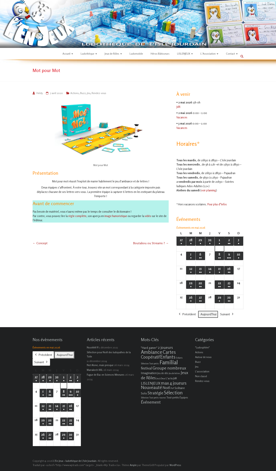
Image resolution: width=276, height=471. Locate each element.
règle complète (77, 216)
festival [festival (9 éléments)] (146, 368)
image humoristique (115, 216)
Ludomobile (136, 53)
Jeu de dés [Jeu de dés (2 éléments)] (162, 373)
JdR (178, 106)
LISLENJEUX (183, 53)
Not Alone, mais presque (100, 365)
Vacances (181, 117)
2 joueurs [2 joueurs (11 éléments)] (165, 347)
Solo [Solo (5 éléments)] (144, 393)
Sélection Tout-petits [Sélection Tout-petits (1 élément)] (150, 397)
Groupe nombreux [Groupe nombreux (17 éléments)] (169, 367)
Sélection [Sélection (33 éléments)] (173, 393)
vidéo (148, 216)
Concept (40, 243)
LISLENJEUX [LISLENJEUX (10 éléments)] (150, 383)
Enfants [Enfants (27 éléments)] (167, 357)
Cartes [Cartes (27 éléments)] (169, 352)
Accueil (66, 53)
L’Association (208, 53)
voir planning (208, 190)
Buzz (83, 93)
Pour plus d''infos (217, 204)
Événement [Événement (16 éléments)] (151, 402)
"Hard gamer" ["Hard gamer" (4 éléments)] (149, 348)
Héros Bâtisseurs (160, 53)
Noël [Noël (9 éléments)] (166, 387)
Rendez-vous (99, 93)
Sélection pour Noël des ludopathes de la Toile (109, 354)
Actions (74, 93)
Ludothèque (87, 53)
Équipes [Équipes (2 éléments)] (184, 397)
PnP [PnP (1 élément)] (172, 388)
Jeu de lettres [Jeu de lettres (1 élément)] (174, 373)
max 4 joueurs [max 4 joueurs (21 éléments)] (173, 383)
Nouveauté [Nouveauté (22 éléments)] (151, 387)
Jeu (88, 93)
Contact (230, 53)
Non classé (201, 376)
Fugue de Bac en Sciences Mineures (105, 374)
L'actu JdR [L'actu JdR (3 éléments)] (171, 378)
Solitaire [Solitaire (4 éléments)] (180, 388)
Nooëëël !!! (93, 347)
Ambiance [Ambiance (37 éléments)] (151, 352)
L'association (202, 371)
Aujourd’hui (208, 314)
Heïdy (39, 93)
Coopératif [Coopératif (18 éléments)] (150, 357)
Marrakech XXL (95, 369)
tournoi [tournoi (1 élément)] (162, 397)
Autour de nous (203, 357)
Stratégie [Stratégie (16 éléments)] (155, 392)
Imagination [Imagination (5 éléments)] (149, 373)
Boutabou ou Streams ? (151, 243)
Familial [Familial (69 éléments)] (168, 362)
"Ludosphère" (202, 347)
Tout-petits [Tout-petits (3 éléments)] (172, 397)
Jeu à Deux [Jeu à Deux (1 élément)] (160, 378)
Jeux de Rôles (112, 53)
